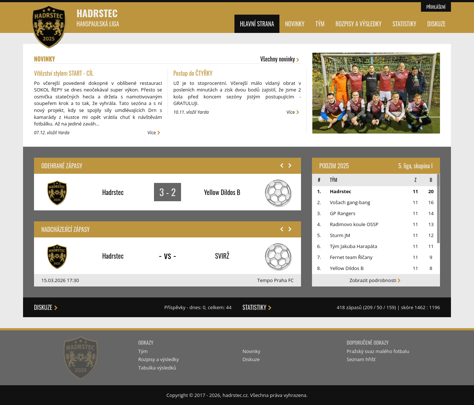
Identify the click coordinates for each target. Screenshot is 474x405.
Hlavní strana (257, 23)
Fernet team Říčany (351, 257)
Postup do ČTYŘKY (192, 73)
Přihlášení (435, 7)
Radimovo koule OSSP (354, 224)
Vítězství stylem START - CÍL (63, 73)
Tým (320, 23)
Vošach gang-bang (350, 202)
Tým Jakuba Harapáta (353, 246)
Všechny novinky (280, 59)
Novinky (294, 23)
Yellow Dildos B (347, 268)
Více (155, 133)
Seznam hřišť (361, 359)
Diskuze (436, 23)
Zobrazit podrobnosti (376, 280)
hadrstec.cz (235, 395)
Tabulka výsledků (157, 367)
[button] (281, 165)
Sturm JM (340, 235)
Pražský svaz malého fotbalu (378, 351)
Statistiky (404, 23)
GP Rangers (343, 213)
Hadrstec (97, 17)
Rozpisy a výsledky (358, 23)
